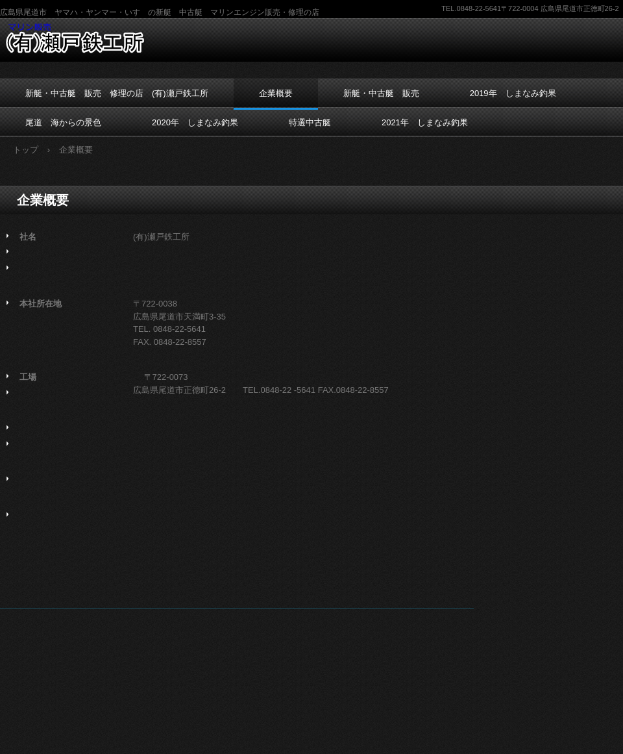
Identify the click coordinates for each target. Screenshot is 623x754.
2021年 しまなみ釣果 (425, 122)
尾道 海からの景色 (63, 122)
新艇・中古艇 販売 (381, 93)
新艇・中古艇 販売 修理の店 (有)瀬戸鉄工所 (116, 93)
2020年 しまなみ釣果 (195, 122)
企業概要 (276, 93)
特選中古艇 (310, 122)
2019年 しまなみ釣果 (513, 93)
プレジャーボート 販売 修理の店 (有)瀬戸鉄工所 (82, 38)
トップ (25, 150)
